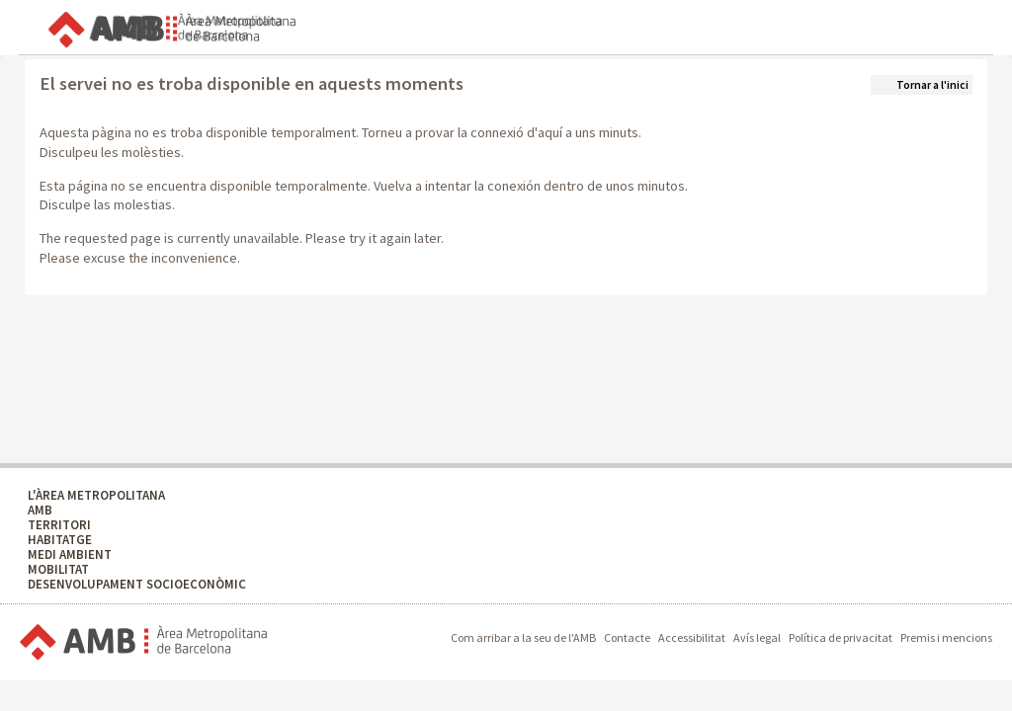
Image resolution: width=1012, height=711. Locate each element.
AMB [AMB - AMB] (40, 510)
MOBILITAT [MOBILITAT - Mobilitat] (58, 569)
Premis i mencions (946, 637)
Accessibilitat (691, 637)
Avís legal (757, 637)
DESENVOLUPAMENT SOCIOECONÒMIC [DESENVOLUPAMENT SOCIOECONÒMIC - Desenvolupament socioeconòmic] (137, 584)
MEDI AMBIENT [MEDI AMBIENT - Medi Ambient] (70, 554)
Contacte (627, 637)
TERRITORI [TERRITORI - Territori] (59, 524)
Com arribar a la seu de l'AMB (523, 637)
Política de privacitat (840, 637)
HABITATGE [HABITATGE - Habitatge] (60, 539)
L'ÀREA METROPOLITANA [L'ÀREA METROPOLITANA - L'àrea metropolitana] (96, 495)
